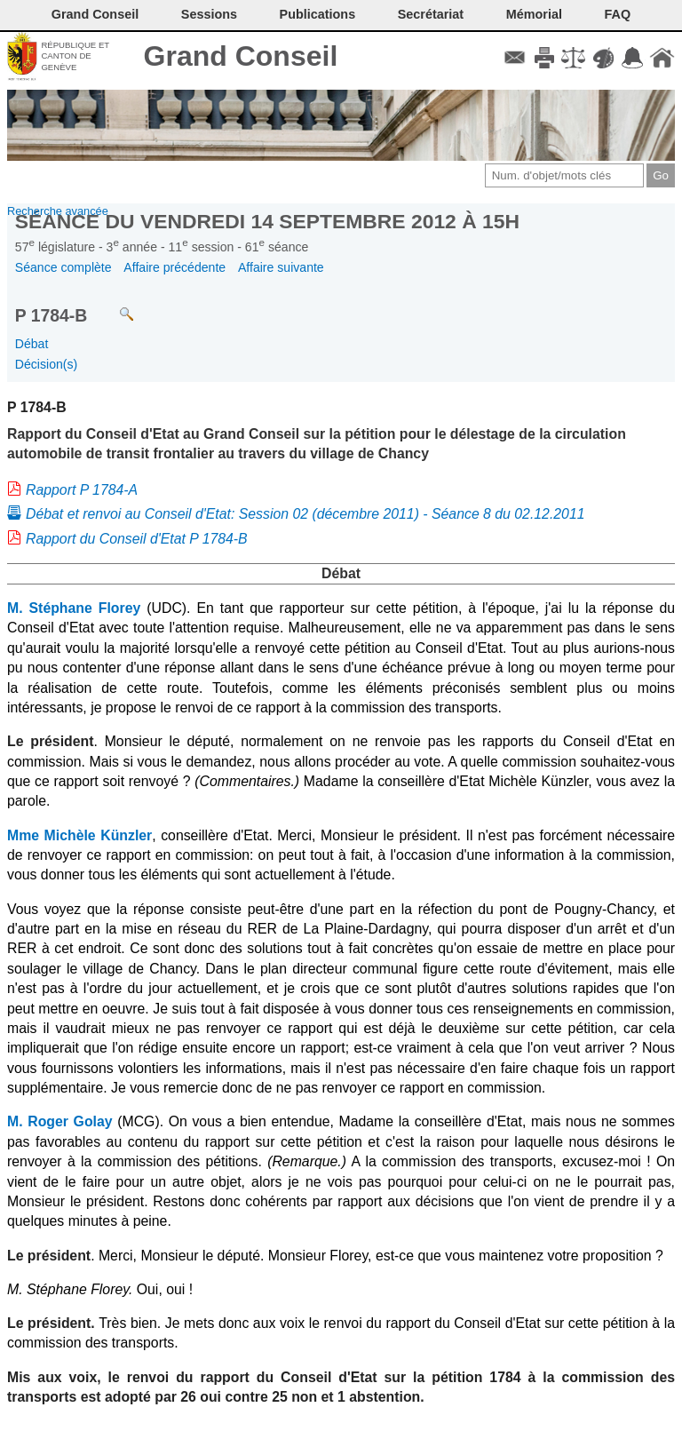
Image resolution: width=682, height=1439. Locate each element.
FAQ (618, 14)
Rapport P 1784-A (82, 489)
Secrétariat (431, 14)
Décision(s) (46, 364)
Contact (514, 57)
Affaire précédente (174, 267)
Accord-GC (633, 57)
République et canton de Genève (75, 56)
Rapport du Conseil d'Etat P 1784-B (137, 538)
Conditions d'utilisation (573, 57)
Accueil (662, 57)
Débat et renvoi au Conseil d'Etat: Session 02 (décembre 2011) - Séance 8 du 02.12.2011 (305, 513)
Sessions (209, 14)
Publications (318, 14)
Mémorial (534, 14)
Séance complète (63, 267)
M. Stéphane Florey (73, 608)
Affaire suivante (281, 267)
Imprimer (544, 57)
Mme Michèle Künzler (79, 835)
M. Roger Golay (60, 1121)
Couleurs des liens (603, 57)
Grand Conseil (241, 56)
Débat (32, 344)
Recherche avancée (57, 211)
